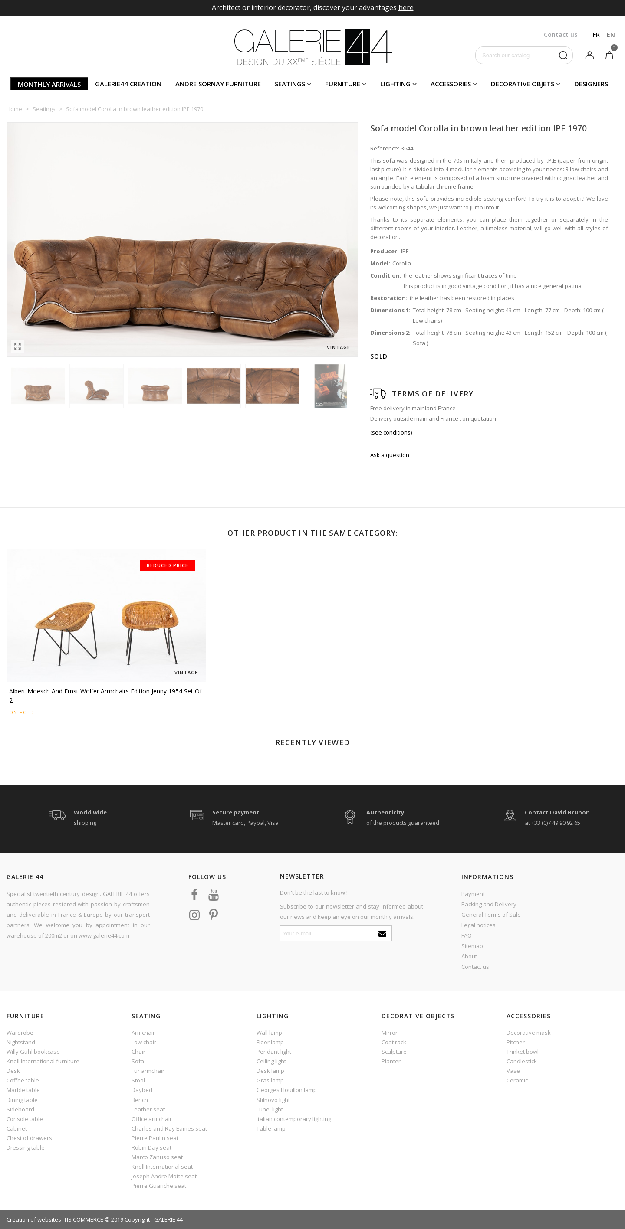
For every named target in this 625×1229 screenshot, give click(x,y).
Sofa (138, 1061)
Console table (25, 1119)
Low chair (144, 1042)
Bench (140, 1100)
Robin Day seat (151, 1147)
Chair (138, 1052)
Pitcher (516, 1042)
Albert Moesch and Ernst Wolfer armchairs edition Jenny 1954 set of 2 (105, 695)
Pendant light (274, 1052)
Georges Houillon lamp (287, 1090)
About (469, 956)
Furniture (342, 83)
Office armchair (152, 1119)
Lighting (395, 83)
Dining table (22, 1100)
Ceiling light (271, 1061)
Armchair (143, 1032)
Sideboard (20, 1109)
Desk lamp (270, 1071)
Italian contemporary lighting (294, 1119)
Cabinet (17, 1128)
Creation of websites (34, 1219)
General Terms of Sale (491, 914)
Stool (138, 1080)
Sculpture (394, 1052)
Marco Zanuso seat (157, 1157)
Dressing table (26, 1147)
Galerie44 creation (128, 83)
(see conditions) (391, 432)
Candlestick (522, 1061)
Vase (513, 1071)
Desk (13, 1071)
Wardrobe (20, 1032)
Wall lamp (269, 1032)
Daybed (142, 1090)
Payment (473, 894)
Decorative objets (522, 83)
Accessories (451, 83)
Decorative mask (529, 1032)
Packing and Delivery (488, 904)
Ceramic (517, 1080)
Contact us (475, 967)
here (406, 7)
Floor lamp (270, 1042)
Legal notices (478, 925)
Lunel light (270, 1109)
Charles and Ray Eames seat (169, 1128)
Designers (591, 83)
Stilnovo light (273, 1100)
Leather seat (148, 1109)
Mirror (390, 1032)
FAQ (466, 935)
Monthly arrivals (49, 84)
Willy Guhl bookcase (33, 1052)
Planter (391, 1061)
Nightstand (21, 1042)
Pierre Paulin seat (155, 1138)
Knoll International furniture (43, 1061)
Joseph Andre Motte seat (164, 1176)
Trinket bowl (523, 1052)
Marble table (23, 1090)
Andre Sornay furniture (218, 83)
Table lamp (271, 1128)
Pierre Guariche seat (159, 1186)
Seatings (290, 83)
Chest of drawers (29, 1138)
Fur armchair (148, 1071)
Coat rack (394, 1042)
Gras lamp (270, 1080)
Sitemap (472, 946)
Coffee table (23, 1080)
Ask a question (389, 455)
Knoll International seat (162, 1166)
